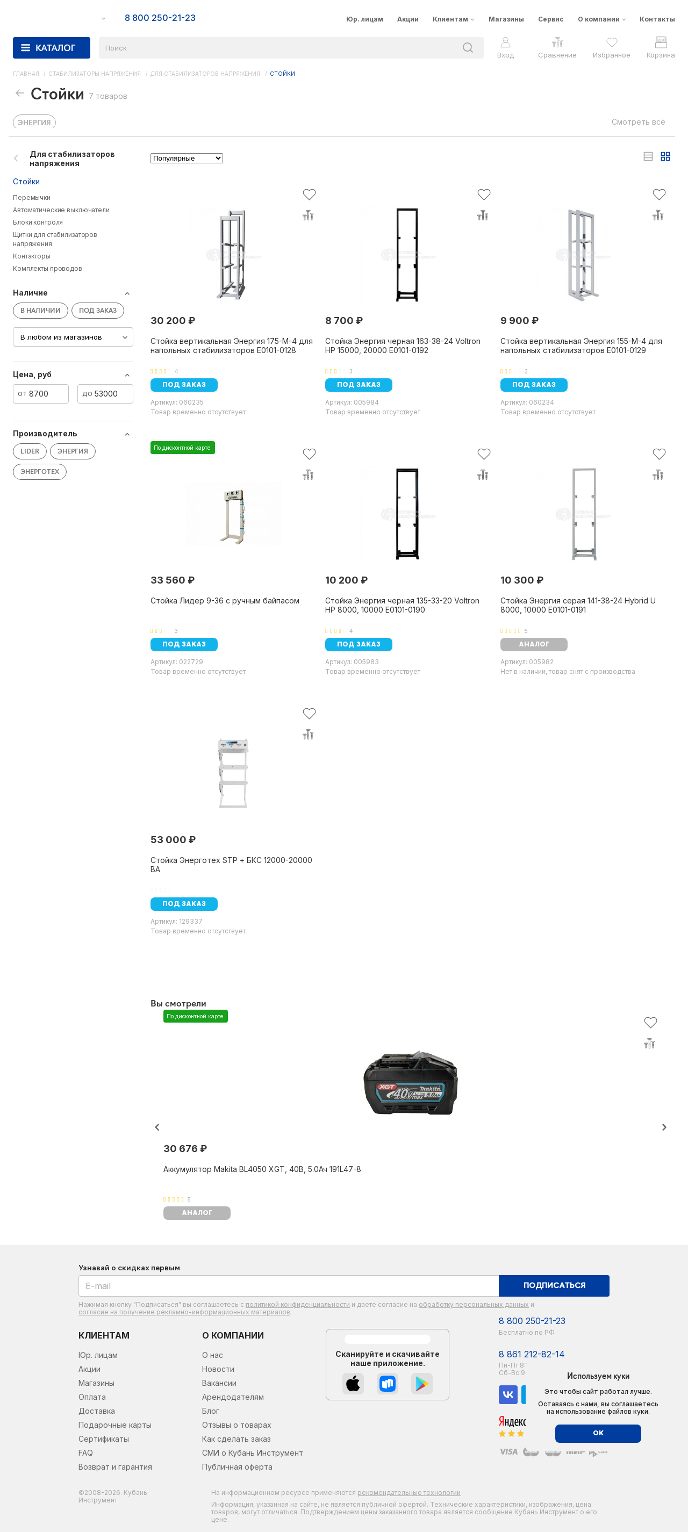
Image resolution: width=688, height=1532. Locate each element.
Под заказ (184, 385)
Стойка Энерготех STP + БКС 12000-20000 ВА (231, 864)
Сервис (551, 19)
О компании (599, 19)
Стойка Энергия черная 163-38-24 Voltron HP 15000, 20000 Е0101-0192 (403, 345)
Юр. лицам (364, 19)
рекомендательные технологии (409, 1492)
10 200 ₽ (346, 580)
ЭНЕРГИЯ (34, 123)
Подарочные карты (115, 1424)
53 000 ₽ (173, 839)
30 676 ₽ (185, 1148)
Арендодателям (233, 1396)
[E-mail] (288, 1286)
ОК (598, 1433)
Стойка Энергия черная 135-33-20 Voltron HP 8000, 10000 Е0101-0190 (402, 605)
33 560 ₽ (172, 580)
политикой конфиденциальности (298, 1304)
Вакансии (219, 1382)
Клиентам (450, 19)
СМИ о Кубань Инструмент (252, 1452)
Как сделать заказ (236, 1438)
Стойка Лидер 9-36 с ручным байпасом (224, 600)
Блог (210, 1410)
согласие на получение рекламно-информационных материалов (184, 1312)
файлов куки (627, 1411)
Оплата (92, 1396)
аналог (534, 645)
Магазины (506, 19)
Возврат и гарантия (115, 1466)
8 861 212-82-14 (532, 1354)
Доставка (96, 1410)
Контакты (657, 19)
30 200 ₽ (172, 320)
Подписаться (554, 1286)
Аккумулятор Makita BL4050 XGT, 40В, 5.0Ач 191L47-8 (262, 1169)
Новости (218, 1368)
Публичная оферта (237, 1466)
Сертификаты (103, 1438)
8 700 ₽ (344, 320)
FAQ (85, 1452)
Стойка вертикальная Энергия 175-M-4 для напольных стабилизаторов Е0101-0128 (231, 345)
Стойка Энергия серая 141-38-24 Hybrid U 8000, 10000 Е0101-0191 (578, 605)
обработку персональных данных (474, 1304)
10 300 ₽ (521, 580)
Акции (408, 19)
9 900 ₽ (519, 320)
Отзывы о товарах (236, 1424)
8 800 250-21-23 (532, 1321)
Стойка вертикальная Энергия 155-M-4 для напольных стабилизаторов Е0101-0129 (581, 345)
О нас (212, 1355)
